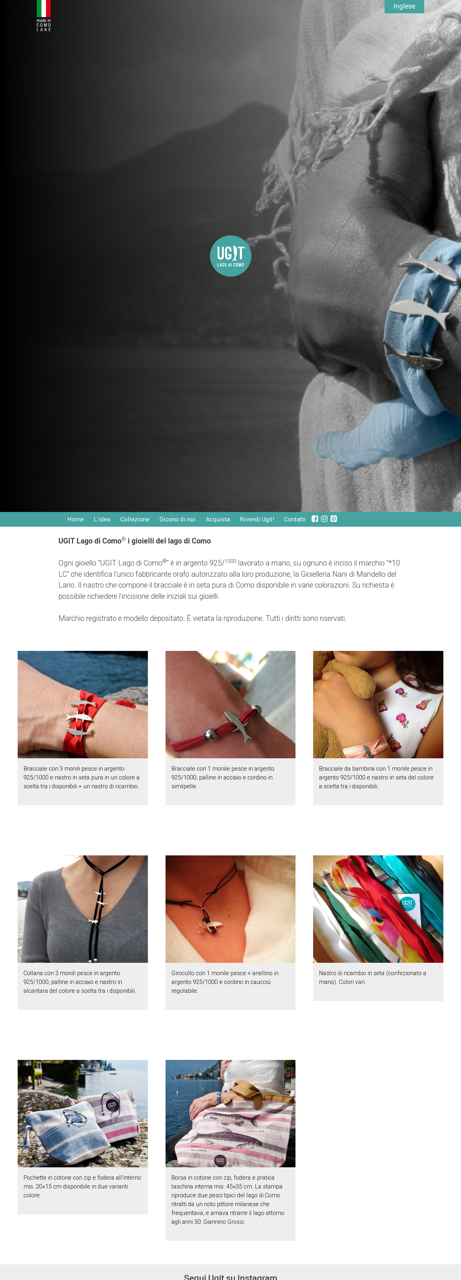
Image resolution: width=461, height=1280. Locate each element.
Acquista (218, 519)
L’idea (102, 519)
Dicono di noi (177, 519)
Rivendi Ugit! (257, 519)
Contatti (295, 519)
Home (75, 519)
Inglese (404, 6)
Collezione (134, 519)
